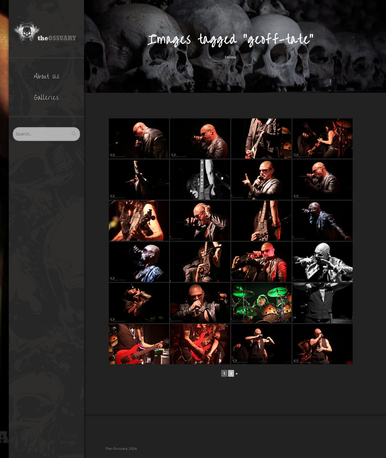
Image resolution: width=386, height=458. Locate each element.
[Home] (230, 56)
